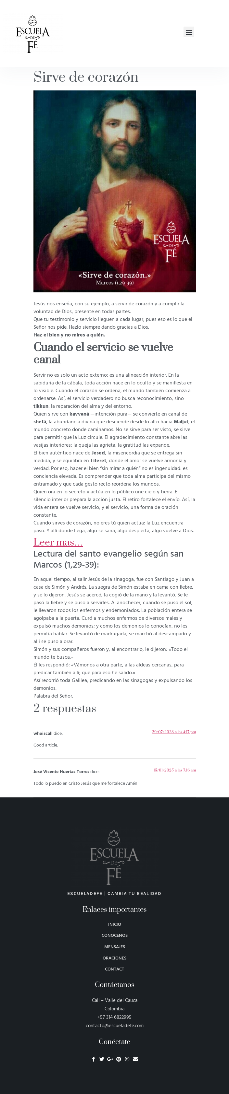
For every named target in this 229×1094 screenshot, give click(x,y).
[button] (189, 32)
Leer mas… (58, 542)
